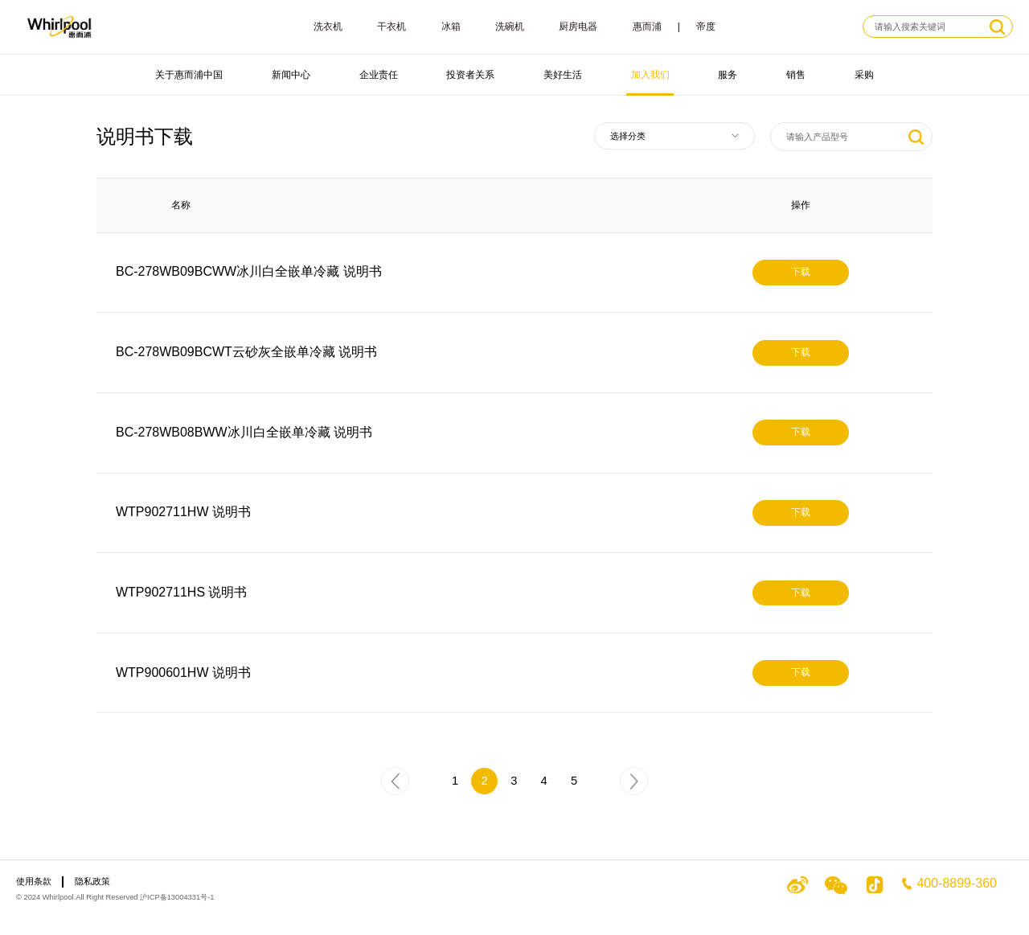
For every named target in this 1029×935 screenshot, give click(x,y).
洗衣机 (328, 26)
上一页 (395, 785)
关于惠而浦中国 (189, 74)
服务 (727, 74)
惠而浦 (647, 26)
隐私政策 (92, 881)
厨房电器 (578, 26)
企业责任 (378, 74)
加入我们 (650, 74)
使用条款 (33, 881)
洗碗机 (509, 26)
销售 (796, 74)
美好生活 (562, 74)
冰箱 (451, 26)
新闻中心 (291, 74)
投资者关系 (470, 74)
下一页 (635, 785)
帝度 (705, 26)
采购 (864, 74)
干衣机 (391, 26)
